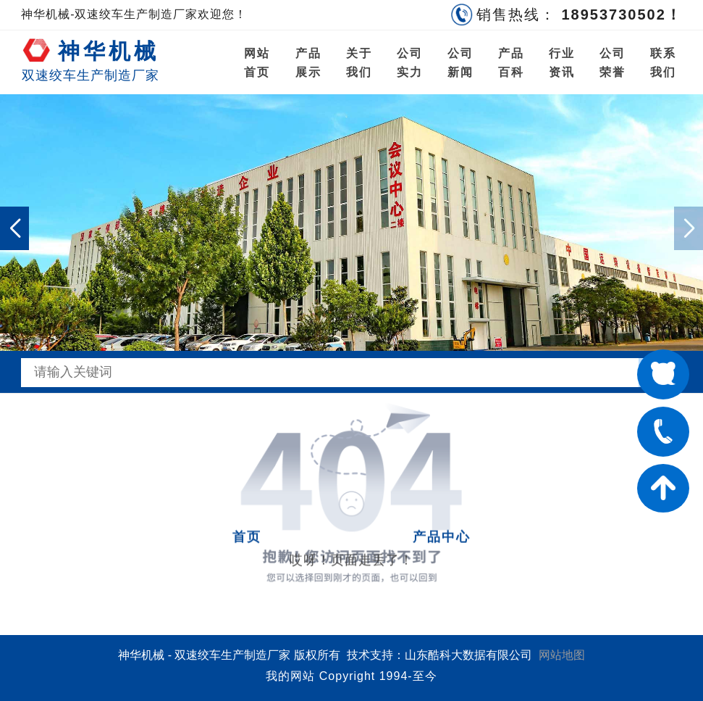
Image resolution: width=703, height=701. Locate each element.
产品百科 (511, 62)
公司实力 (410, 62)
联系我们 (663, 62)
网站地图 (562, 655)
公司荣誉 (612, 62)
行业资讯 (562, 62)
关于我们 (359, 62)
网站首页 (257, 62)
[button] (14, 228)
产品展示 (308, 62)
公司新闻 (460, 62)
